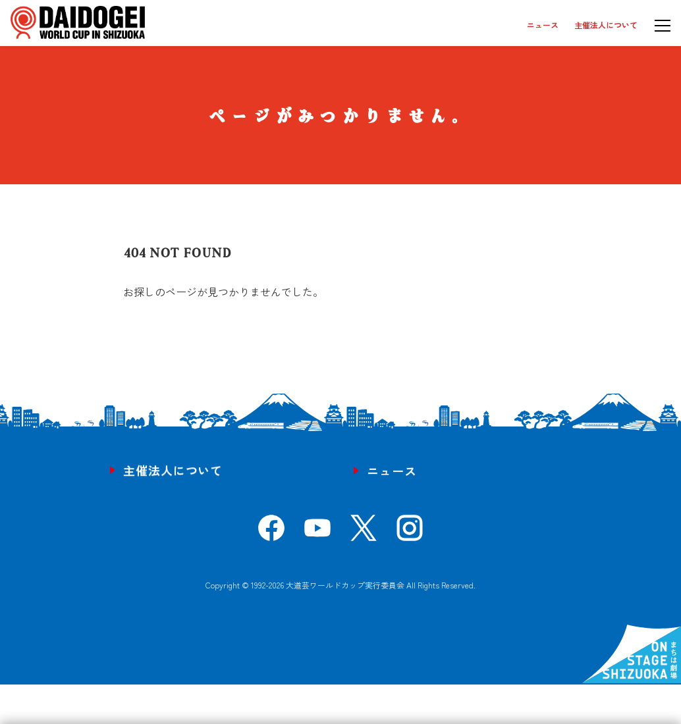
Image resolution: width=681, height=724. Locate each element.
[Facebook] (271, 532)
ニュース (542, 24)
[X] (363, 532)
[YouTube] (317, 532)
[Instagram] (409, 532)
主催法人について (606, 24)
